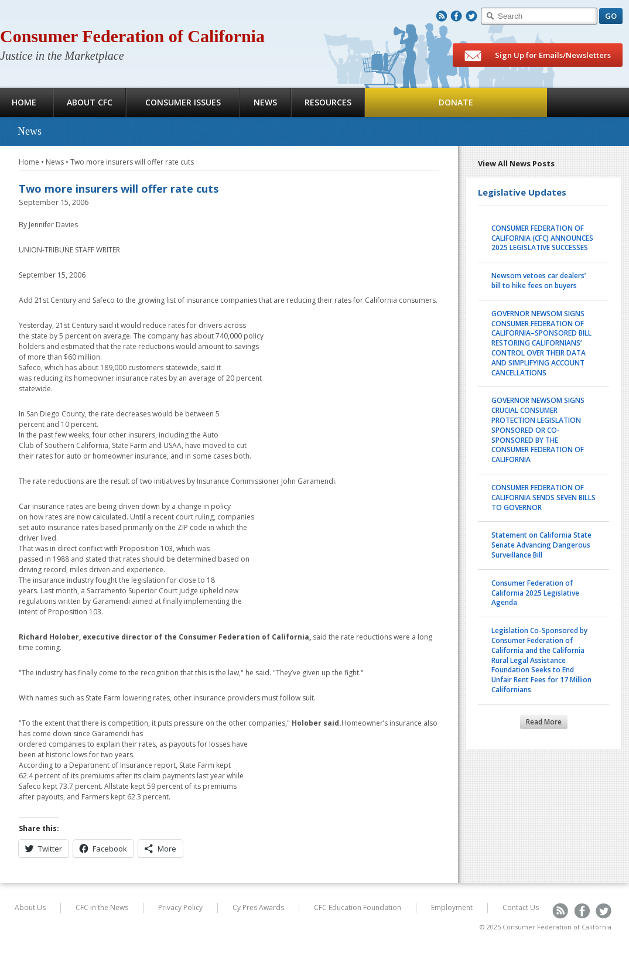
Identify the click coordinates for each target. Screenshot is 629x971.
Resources (328, 102)
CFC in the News (102, 907)
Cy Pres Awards (258, 907)
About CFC (89, 102)
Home (29, 162)
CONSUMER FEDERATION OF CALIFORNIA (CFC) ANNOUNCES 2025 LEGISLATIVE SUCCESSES (542, 238)
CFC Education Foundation (357, 907)
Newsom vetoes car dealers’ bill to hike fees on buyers (538, 280)
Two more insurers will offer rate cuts (132, 162)
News (265, 102)
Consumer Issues (183, 102)
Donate (456, 102)
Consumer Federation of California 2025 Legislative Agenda (535, 593)
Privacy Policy (180, 907)
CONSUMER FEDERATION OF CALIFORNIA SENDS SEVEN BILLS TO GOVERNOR (543, 497)
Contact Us (520, 907)
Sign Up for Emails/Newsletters (537, 55)
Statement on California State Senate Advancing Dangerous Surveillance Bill (541, 545)
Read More (544, 722)
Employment (452, 907)
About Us (30, 907)
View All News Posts (516, 163)
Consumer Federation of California (132, 36)
